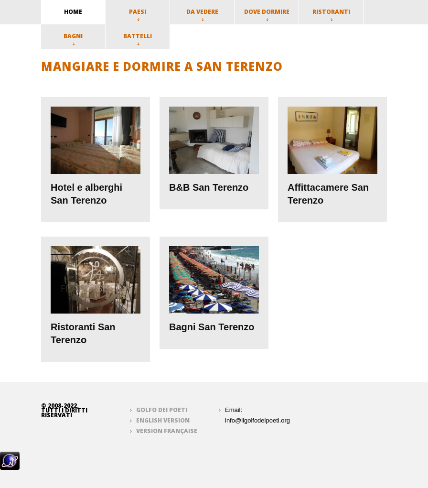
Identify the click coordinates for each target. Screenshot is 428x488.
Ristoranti (331, 14)
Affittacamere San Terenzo (328, 194)
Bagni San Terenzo (212, 327)
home (73, 12)
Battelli (137, 38)
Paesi (137, 14)
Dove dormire (266, 14)
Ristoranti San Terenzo (83, 333)
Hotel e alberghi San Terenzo (86, 194)
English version (163, 420)
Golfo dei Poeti (161, 410)
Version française (166, 431)
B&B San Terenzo (208, 187)
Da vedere (202, 14)
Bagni (73, 38)
